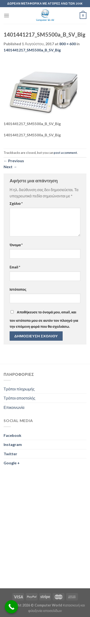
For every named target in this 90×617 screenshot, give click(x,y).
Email (15, 267)
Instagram (13, 444)
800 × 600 (67, 43)
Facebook (12, 435)
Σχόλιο (16, 203)
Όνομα (16, 245)
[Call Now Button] (11, 606)
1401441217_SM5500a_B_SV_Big (32, 50)
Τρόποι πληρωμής (19, 389)
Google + (12, 463)
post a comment (65, 153)
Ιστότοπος (18, 289)
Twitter (10, 453)
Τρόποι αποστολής (19, 398)
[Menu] (6, 15)
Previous (14, 160)
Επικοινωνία (14, 407)
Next (10, 166)
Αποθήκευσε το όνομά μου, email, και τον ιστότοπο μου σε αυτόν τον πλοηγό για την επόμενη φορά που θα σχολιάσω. (44, 319)
